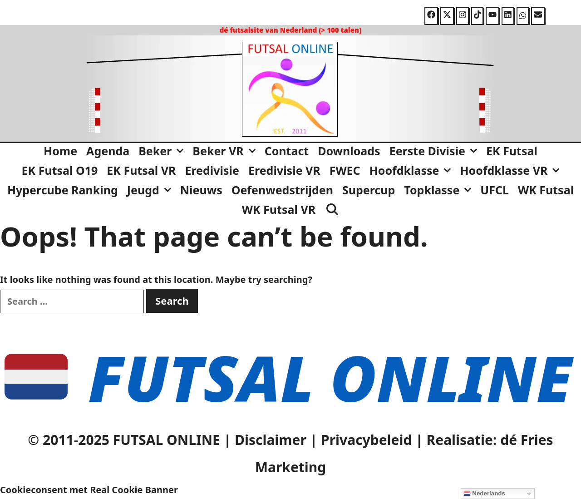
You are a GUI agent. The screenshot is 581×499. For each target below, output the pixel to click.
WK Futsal (546, 190)
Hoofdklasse (412, 170)
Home (60, 150)
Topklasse (440, 190)
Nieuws (201, 190)
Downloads (349, 150)
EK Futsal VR (141, 170)
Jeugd (151, 190)
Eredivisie (212, 170)
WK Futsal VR (278, 209)
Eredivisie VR (284, 170)
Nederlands (484, 493)
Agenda (107, 150)
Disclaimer (270, 439)
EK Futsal (511, 150)
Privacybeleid (366, 439)
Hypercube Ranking (62, 190)
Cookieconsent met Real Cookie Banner (89, 490)
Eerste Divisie (435, 151)
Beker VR (226, 151)
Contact (287, 150)
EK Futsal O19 (60, 170)
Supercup (368, 190)
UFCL (494, 190)
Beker (163, 151)
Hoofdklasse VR (512, 170)
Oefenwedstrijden (282, 190)
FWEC (345, 170)
